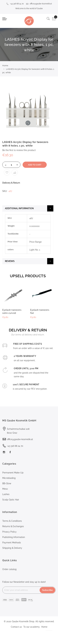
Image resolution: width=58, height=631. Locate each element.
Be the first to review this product (19, 150)
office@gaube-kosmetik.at (39, 4)
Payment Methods (11, 542)
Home (5, 65)
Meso (5, 489)
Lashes (5, 494)
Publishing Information (13, 537)
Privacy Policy (9, 532)
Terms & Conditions (12, 521)
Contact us (16, 627)
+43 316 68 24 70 (15, 4)
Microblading (9, 478)
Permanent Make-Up (13, 472)
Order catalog (9, 569)
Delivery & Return (11, 183)
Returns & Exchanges (13, 526)
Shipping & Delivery (12, 548)
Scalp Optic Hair (10, 499)
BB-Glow (6, 483)
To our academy (31, 627)
